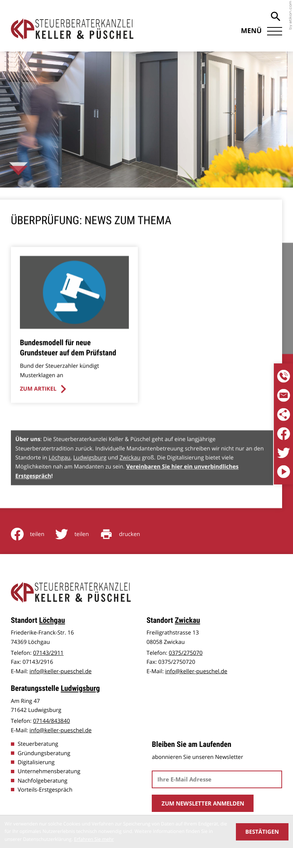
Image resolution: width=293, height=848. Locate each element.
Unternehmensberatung (49, 770)
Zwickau (129, 470)
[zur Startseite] (72, 28)
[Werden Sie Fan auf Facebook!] (283, 433)
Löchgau (59, 470)
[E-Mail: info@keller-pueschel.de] (283, 395)
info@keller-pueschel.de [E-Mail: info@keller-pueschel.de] (60, 670)
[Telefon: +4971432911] (48, 652)
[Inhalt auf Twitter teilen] (77, 533)
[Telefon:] (283, 376)
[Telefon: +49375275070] (185, 652)
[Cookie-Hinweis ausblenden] (262, 831)
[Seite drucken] (125, 533)
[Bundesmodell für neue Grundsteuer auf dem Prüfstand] (74, 337)
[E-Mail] (217, 778)
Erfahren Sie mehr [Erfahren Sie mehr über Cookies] (94, 839)
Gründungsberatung (44, 752)
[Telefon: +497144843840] (51, 720)
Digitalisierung (36, 761)
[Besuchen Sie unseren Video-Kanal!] (283, 472)
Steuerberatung (38, 743)
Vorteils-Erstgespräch (45, 789)
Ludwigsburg (89, 470)
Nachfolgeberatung (42, 780)
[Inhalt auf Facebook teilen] (33, 533)
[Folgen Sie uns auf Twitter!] (283, 453)
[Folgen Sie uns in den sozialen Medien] (283, 414)
